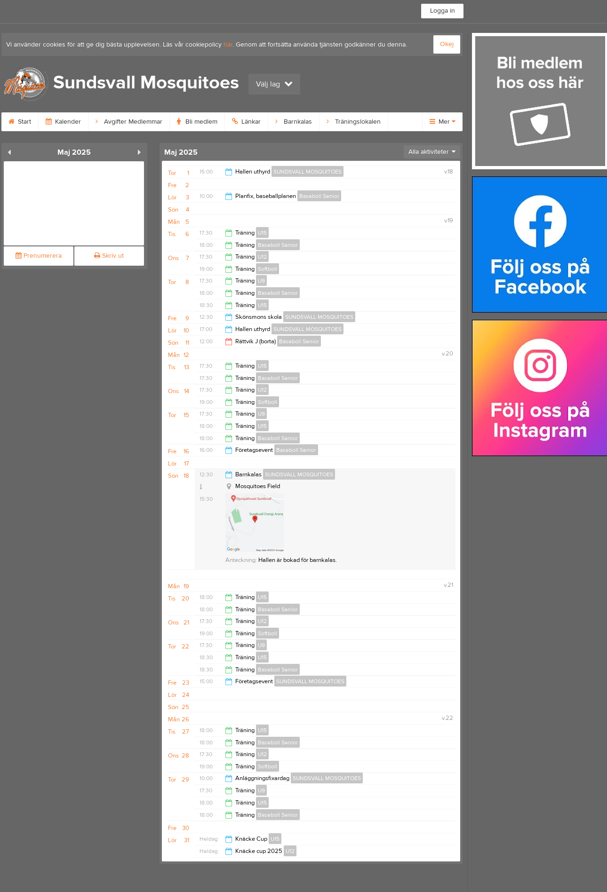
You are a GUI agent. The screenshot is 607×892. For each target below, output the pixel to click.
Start (19, 122)
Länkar (246, 122)
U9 (261, 280)
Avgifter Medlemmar (129, 122)
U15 (262, 233)
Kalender (63, 122)
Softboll (267, 269)
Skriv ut (109, 256)
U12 (262, 256)
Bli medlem (197, 122)
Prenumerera (39, 256)
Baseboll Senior (319, 196)
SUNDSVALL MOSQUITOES (307, 171)
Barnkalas (293, 122)
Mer (442, 122)
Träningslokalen (354, 122)
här (228, 44)
